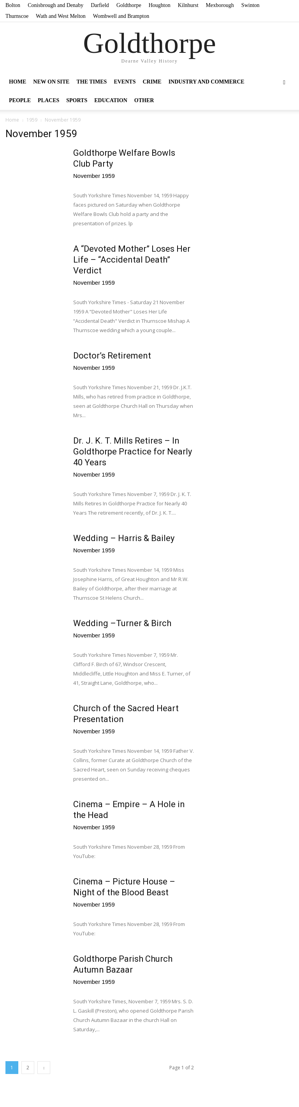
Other (144, 100)
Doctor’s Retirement (112, 355)
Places (48, 100)
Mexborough (220, 5)
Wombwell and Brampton (121, 16)
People (20, 100)
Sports (76, 100)
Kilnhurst (188, 5)
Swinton (250, 5)
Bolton (12, 5)
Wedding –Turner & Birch (122, 623)
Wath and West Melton (61, 16)
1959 (31, 120)
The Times (91, 82)
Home (17, 82)
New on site (51, 82)
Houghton (160, 5)
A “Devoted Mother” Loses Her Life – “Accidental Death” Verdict (131, 259)
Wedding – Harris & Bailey (123, 538)
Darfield (100, 5)
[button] (284, 82)
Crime (151, 82)
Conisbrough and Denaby (55, 5)
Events (124, 82)
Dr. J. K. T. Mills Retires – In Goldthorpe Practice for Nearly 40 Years (132, 451)
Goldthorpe (128, 5)
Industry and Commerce (206, 82)
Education (110, 100)
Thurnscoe (16, 16)
